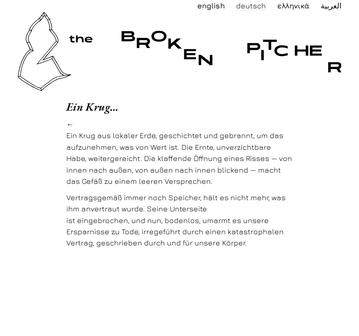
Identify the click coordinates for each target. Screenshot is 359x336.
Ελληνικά (293, 5)
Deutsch (251, 5)
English (211, 5)
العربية (331, 5)
